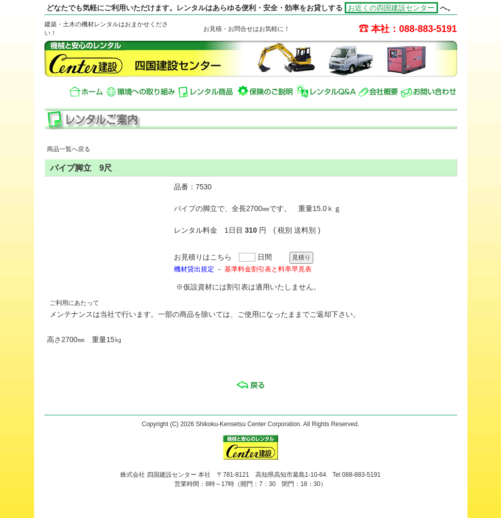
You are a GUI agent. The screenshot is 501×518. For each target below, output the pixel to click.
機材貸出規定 (194, 269)
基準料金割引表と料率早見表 (268, 269)
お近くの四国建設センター (391, 8)
